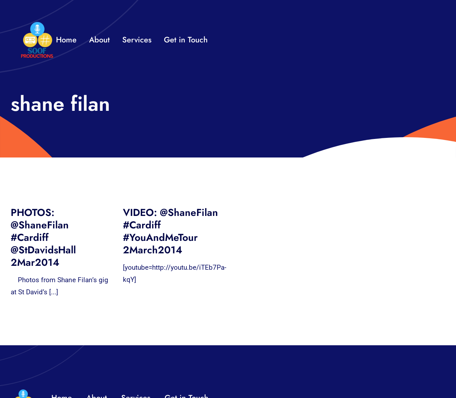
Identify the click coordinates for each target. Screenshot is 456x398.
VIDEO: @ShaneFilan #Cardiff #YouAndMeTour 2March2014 (170, 231)
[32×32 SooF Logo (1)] (37, 25)
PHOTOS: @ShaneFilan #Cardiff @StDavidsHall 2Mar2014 (43, 237)
